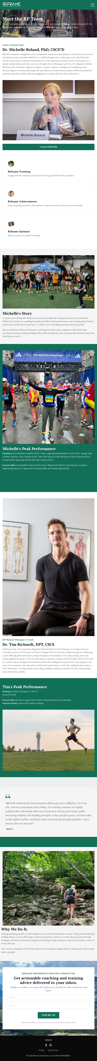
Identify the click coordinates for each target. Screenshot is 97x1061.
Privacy (42, 1050)
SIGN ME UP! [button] (48, 1015)
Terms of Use (53, 1050)
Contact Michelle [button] (48, 147)
